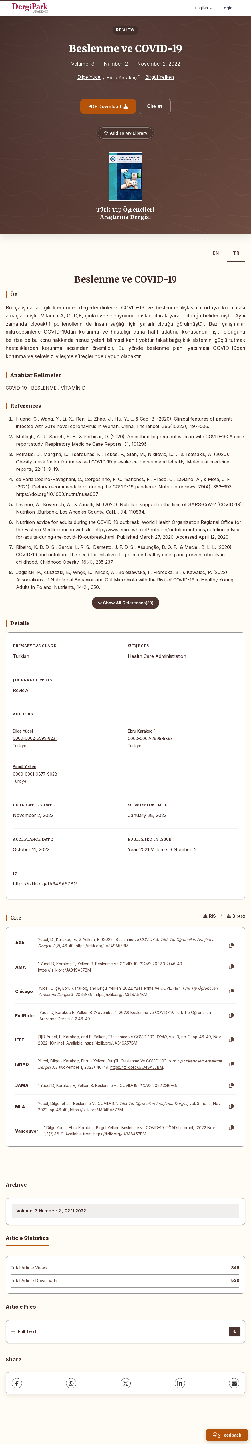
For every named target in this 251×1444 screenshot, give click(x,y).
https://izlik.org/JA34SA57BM (45, 884)
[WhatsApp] (71, 1383)
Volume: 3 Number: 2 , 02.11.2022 (51, 1211)
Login (227, 7)
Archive (16, 1185)
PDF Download (108, 106)
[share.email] (234, 1383)
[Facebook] (17, 1383)
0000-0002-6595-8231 (35, 738)
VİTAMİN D (73, 388)
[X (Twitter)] (126, 1383)
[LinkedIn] (180, 1383)
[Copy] (231, 945)
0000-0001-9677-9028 (35, 774)
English (203, 8)
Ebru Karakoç (122, 77)
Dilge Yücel (89, 77)
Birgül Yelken (159, 77)
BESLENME (44, 388)
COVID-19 (16, 388)
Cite (154, 106)
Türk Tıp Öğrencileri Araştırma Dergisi (125, 213)
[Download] (234, 1331)
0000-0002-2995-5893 (150, 738)
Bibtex (236, 916)
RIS (209, 916)
